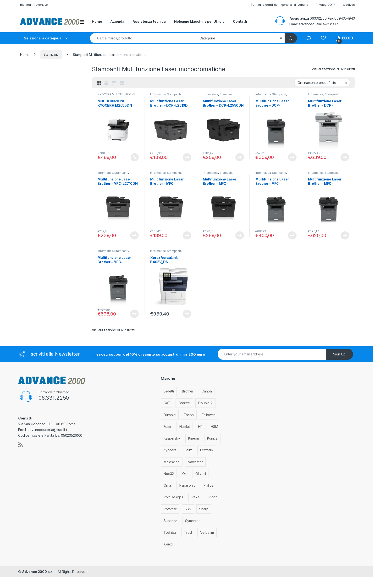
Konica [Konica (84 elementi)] (212, 438)
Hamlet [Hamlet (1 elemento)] (184, 427)
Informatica (157, 94)
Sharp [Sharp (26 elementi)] (203, 509)
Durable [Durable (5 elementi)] (170, 415)
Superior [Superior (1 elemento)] (170, 521)
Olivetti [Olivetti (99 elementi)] (200, 474)
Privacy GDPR (326, 4)
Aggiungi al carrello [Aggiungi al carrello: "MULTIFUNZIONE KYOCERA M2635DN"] (135, 157)
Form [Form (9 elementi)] (167, 427)
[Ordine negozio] (322, 83)
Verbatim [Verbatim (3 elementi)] (207, 532)
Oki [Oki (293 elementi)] (185, 474)
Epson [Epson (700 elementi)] (188, 415)
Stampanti (51, 54)
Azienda (117, 21)
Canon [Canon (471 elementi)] (207, 391)
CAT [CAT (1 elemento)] (167, 403)
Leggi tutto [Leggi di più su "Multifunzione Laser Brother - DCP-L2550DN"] (239, 157)
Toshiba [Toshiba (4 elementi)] (170, 532)
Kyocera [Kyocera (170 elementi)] (170, 450)
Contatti (240, 21)
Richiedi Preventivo (34, 4)
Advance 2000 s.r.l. (38, 572)
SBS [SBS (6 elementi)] (188, 509)
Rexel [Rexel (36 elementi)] (196, 497)
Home (97, 21)
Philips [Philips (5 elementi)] (208, 485)
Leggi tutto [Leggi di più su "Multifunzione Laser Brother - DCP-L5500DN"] (292, 157)
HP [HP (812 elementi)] (200, 427)
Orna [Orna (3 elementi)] (167, 485)
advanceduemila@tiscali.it (318, 24)
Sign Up (339, 354)
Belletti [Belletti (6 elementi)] (169, 391)
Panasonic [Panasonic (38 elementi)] (187, 485)
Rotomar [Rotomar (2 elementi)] (170, 509)
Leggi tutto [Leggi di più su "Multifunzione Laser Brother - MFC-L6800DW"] (134, 314)
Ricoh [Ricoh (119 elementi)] (213, 497)
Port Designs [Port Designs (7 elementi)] (173, 497)
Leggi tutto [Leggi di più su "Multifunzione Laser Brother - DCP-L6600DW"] (345, 157)
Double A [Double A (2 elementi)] (205, 403)
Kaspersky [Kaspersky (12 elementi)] (172, 438)
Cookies (349, 4)
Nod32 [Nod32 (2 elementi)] (169, 474)
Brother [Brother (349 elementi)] (187, 391)
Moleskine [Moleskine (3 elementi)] (172, 462)
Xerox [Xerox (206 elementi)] (168, 544)
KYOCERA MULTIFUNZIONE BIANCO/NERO (116, 96)
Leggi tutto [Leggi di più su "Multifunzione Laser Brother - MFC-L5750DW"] (345, 235)
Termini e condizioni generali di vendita (279, 4)
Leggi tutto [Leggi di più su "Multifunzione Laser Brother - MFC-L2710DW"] (187, 235)
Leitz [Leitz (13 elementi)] (188, 450)
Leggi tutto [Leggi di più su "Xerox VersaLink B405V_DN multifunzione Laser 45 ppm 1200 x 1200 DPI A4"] (187, 314)
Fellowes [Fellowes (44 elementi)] (208, 415)
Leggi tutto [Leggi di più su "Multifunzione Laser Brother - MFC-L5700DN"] (292, 235)
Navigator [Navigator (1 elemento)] (195, 462)
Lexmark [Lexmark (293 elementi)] (206, 450)
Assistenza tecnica (148, 21)
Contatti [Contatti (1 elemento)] (184, 403)
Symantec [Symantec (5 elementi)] (192, 521)
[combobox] (143, 38)
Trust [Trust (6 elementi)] (188, 532)
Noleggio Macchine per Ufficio (199, 21)
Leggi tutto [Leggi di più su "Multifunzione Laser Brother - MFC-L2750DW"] (239, 235)
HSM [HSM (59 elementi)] (214, 427)
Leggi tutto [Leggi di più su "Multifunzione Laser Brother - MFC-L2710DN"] (134, 235)
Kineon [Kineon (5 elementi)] (193, 438)
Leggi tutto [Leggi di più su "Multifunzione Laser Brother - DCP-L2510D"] (187, 157)
